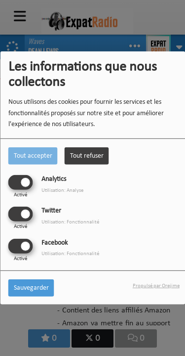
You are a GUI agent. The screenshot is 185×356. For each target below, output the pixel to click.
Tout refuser (87, 156)
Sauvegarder (31, 287)
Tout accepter (33, 156)
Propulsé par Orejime (156, 285)
